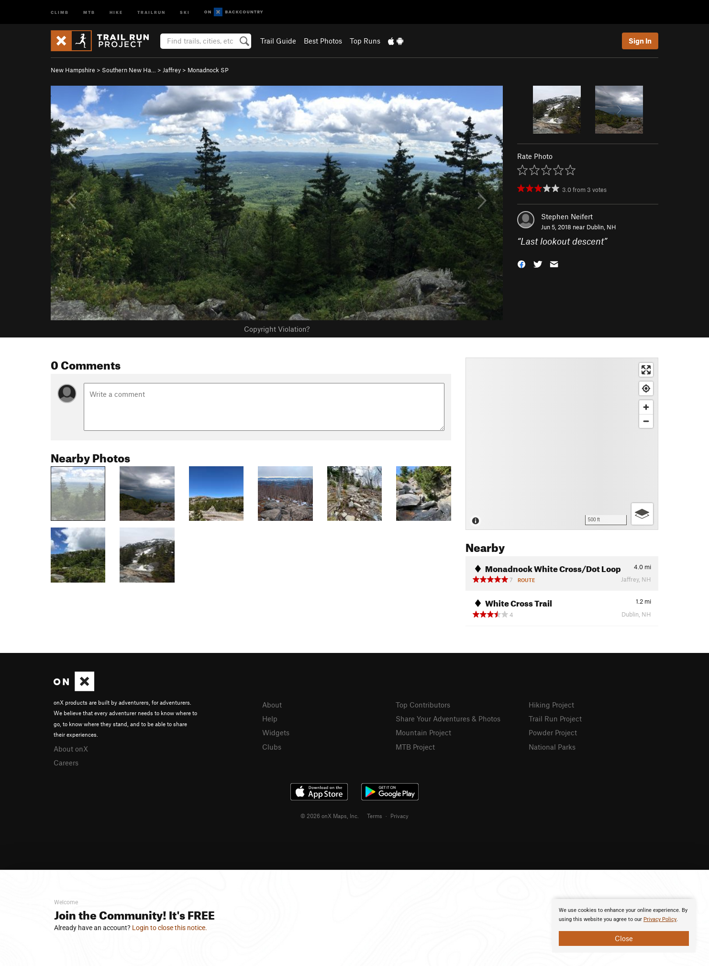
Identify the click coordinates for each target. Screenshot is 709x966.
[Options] (642, 514)
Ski (185, 12)
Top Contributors (423, 704)
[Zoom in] (646, 407)
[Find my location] (646, 388)
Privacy (399, 815)
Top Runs (365, 40)
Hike (116, 12)
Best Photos (323, 40)
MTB (89, 12)
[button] (521, 263)
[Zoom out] (646, 421)
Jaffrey (172, 70)
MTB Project (415, 746)
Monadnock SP (208, 70)
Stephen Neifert (567, 216)
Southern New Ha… (129, 70)
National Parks (552, 746)
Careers (66, 762)
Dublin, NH (601, 227)
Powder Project (553, 732)
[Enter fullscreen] (646, 370)
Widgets (275, 732)
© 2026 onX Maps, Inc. (329, 815)
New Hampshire (73, 70)
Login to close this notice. (169, 928)
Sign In (640, 40)
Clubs (271, 746)
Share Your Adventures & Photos (448, 718)
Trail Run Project (555, 718)
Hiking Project (551, 704)
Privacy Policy (659, 919)
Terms (374, 815)
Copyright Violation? (277, 329)
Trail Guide (278, 40)
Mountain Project (423, 732)
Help (269, 718)
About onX (71, 748)
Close (624, 938)
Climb (60, 12)
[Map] (562, 443)
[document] (624, 926)
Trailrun (151, 12)
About (272, 704)
